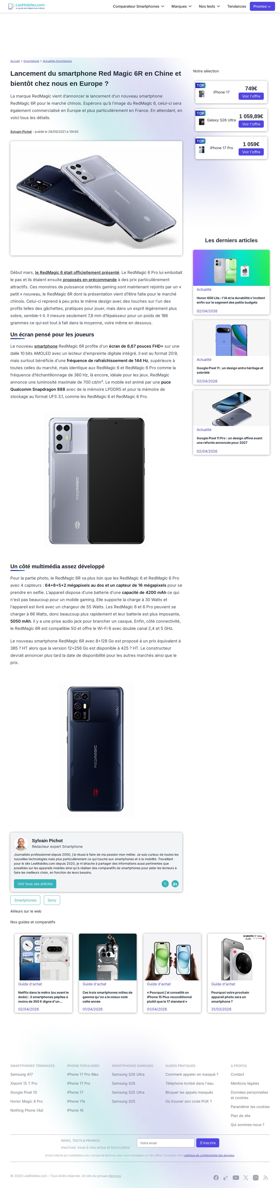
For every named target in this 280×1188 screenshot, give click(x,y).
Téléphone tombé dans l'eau (189, 1083)
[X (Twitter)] (165, 883)
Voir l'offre (251, 96)
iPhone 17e (76, 1101)
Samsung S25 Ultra (128, 1092)
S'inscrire (208, 1143)
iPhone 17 (75, 1092)
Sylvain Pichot (21, 131)
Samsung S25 (123, 1101)
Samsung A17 (21, 1074)
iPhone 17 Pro (78, 1083)
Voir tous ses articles (35, 884)
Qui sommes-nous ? (247, 1124)
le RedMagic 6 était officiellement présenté (77, 272)
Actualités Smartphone (57, 61)
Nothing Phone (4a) (26, 1110)
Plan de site (240, 1115)
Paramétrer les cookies (250, 1106)
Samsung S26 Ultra (128, 1074)
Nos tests (209, 6)
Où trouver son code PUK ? (188, 1101)
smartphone (46, 346)
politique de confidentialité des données (209, 1155)
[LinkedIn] (175, 883)
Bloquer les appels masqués (189, 1092)
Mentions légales (245, 1083)
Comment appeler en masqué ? (191, 1074)
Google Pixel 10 (23, 1092)
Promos (262, 6)
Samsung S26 (123, 1083)
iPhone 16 (75, 1110)
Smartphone (31, 61)
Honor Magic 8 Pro (26, 1101)
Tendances (236, 6)
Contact (237, 1074)
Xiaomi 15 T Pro (23, 1083)
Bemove (115, 1176)
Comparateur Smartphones (138, 6)
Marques (182, 6)
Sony (52, 900)
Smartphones (25, 900)
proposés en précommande (89, 279)
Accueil (15, 61)
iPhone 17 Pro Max (83, 1074)
